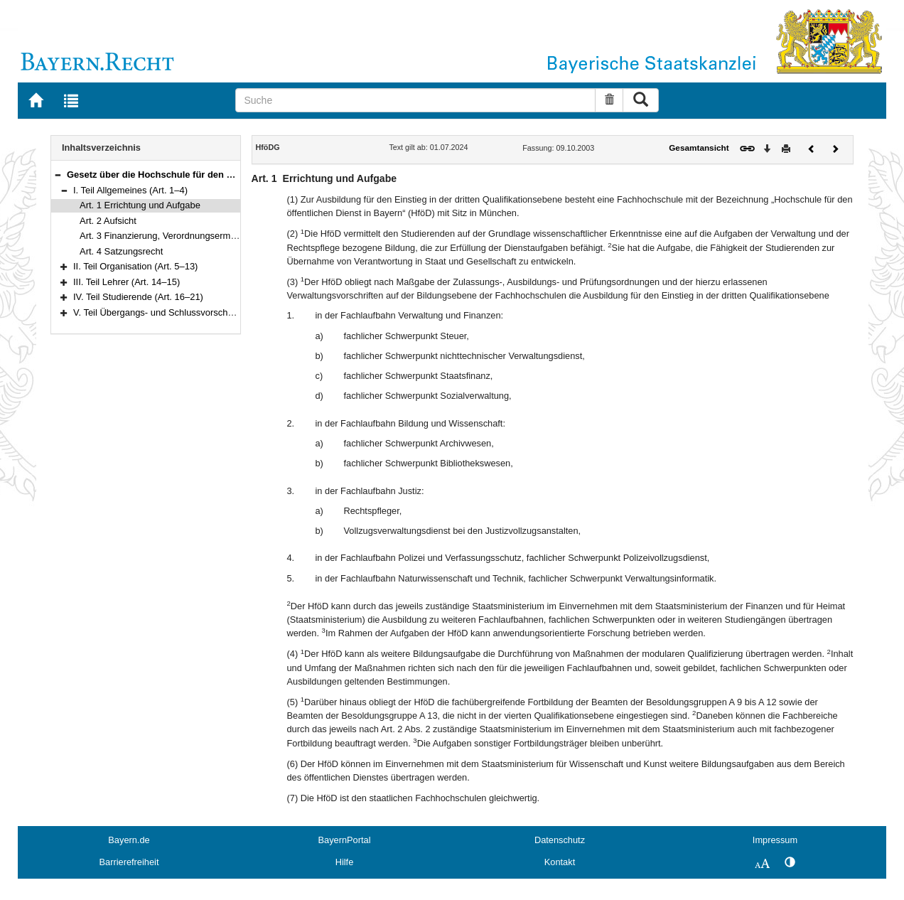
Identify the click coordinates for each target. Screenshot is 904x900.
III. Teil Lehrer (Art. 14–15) (126, 282)
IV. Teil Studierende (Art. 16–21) (138, 296)
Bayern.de (128, 840)
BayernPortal (344, 840)
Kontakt (559, 862)
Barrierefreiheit (129, 862)
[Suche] (415, 100)
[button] (57, 174)
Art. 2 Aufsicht (108, 220)
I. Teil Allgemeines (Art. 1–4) (130, 190)
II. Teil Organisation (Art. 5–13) (135, 266)
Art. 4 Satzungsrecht (121, 251)
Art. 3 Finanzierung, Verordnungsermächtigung (175, 235)
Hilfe (344, 862)
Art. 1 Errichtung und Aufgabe (140, 205)
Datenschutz (559, 840)
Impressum (775, 840)
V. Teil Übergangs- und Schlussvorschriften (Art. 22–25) (186, 312)
